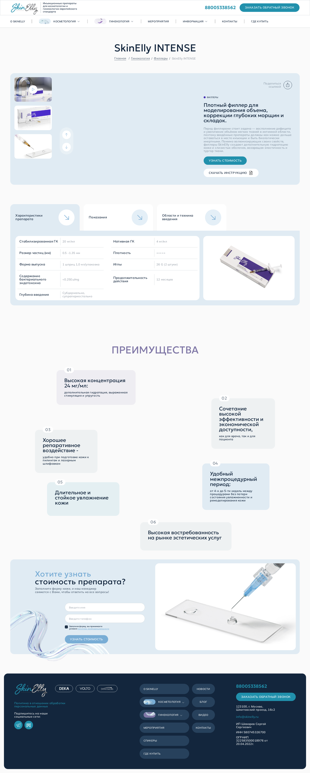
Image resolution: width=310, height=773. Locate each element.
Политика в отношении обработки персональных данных (39, 705)
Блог (203, 701)
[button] (164, 702)
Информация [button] (193, 21)
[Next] (66, 147)
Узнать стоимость (225, 160)
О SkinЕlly (17, 21)
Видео (203, 714)
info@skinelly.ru (247, 716)
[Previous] (66, 135)
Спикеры (150, 740)
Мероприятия (158, 21)
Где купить (259, 21)
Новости (203, 689)
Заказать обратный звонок (266, 697)
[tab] (45, 217)
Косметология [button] (57, 21)
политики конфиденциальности (93, 628)
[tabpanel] (155, 268)
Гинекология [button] (111, 21)
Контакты (229, 21)
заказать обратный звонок (269, 7)
